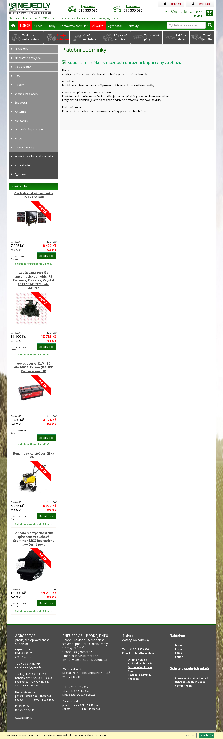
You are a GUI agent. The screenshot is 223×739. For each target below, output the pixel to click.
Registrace (201, 3)
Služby (51, 26)
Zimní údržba (207, 37)
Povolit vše (206, 735)
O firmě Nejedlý (137, 659)
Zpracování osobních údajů (191, 678)
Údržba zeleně (181, 37)
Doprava (133, 671)
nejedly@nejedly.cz (33, 667)
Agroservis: (88, 8)
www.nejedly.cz (23, 717)
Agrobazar (115, 26)
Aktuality (98, 25)
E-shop (179, 645)
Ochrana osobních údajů (190, 681)
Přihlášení (172, 3)
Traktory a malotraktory (31, 37)
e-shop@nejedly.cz (143, 653)
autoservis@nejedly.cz (82, 694)
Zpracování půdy (151, 37)
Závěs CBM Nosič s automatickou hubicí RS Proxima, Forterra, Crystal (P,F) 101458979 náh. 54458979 (33, 280)
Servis (38, 26)
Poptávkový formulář (74, 26)
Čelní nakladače (89, 37)
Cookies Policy (184, 685)
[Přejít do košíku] (209, 13)
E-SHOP (25, 25)
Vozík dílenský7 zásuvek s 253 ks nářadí (33, 195)
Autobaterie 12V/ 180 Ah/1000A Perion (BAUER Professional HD (33, 367)
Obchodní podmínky (140, 667)
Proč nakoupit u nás (140, 663)
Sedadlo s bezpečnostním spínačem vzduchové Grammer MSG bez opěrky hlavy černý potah (33, 538)
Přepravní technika (120, 37)
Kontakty (133, 26)
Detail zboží (46, 256)
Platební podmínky (139, 674)
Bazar (178, 649)
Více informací (99, 735)
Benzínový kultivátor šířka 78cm (33, 455)
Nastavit (190, 735)
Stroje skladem (63, 37)
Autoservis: (133, 8)
